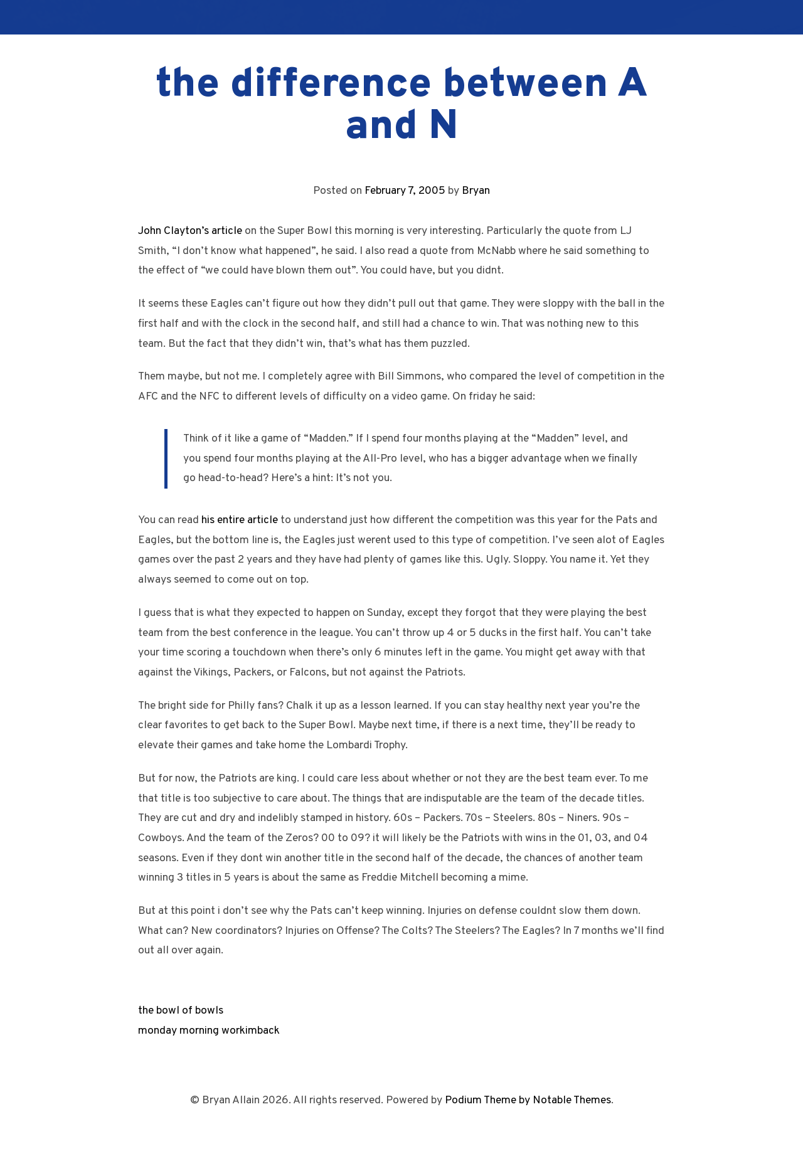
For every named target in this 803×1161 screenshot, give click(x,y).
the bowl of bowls (180, 1011)
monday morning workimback (209, 1031)
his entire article (239, 520)
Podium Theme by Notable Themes (528, 1100)
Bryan (476, 191)
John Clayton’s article (190, 231)
